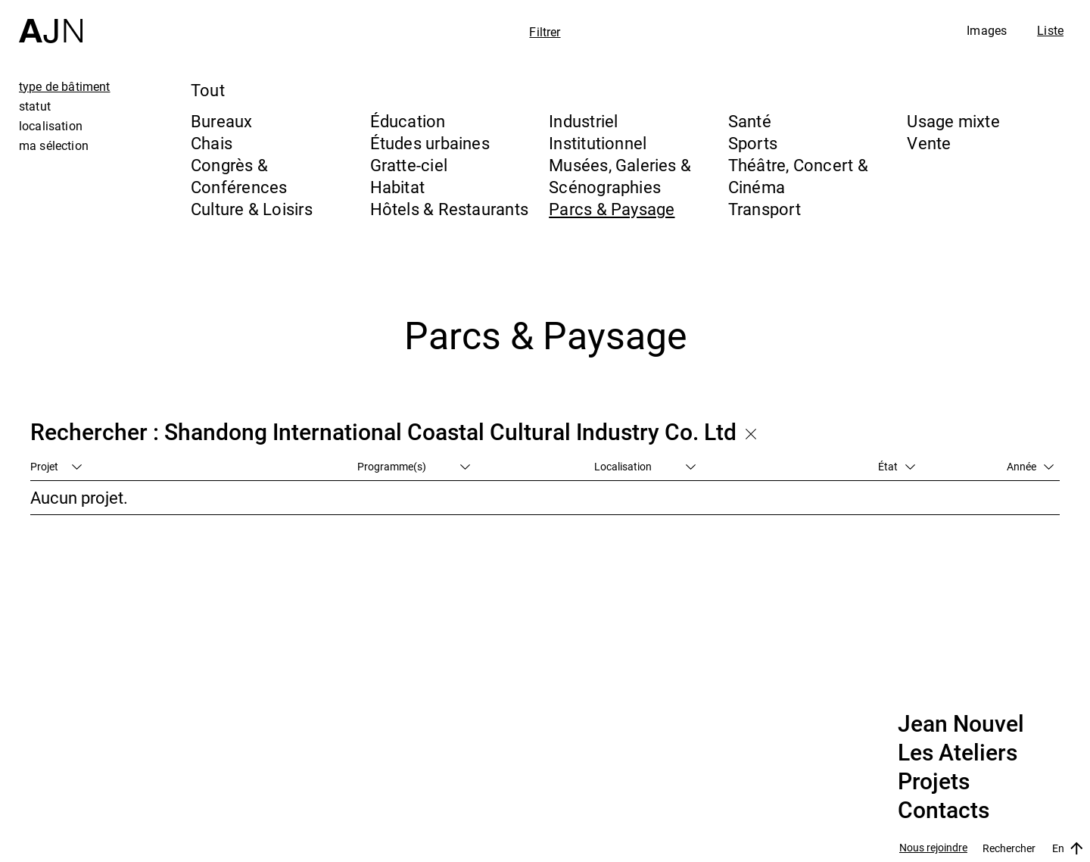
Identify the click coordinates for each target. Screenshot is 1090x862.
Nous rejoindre (933, 848)
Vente (929, 143)
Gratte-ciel (408, 165)
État (896, 466)
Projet (56, 466)
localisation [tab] (51, 125)
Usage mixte (953, 121)
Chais (211, 143)
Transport (764, 209)
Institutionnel (597, 143)
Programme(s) (413, 466)
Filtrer (544, 31)
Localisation (645, 466)
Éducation (408, 121)
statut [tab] (35, 106)
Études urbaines (430, 143)
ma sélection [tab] (54, 145)
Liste (1050, 30)
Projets (934, 781)
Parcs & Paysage (611, 209)
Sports (752, 143)
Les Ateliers (957, 753)
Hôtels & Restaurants (449, 209)
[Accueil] (51, 21)
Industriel (583, 121)
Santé (749, 121)
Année (1030, 466)
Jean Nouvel (961, 724)
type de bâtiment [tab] (65, 86)
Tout (208, 90)
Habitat (397, 187)
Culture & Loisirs (252, 209)
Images (987, 30)
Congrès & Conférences (239, 176)
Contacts (943, 810)
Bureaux (222, 121)
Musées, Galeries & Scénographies (620, 176)
